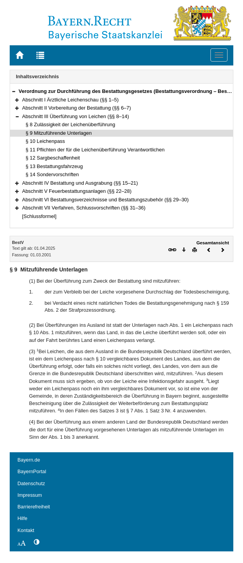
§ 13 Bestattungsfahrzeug (54, 166)
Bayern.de (28, 460)
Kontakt (25, 530)
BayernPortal (31, 471)
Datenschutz (31, 483)
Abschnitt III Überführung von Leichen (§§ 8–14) (75, 116)
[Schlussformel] (39, 216)
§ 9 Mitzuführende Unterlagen (59, 133)
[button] (14, 91)
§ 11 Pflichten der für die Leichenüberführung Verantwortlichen (95, 150)
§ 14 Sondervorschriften (52, 174)
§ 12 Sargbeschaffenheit (53, 158)
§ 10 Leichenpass (45, 141)
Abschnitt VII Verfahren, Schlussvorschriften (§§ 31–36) (83, 208)
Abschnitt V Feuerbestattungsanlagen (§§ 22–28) (76, 191)
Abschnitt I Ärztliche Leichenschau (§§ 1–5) (70, 100)
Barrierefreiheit (33, 507)
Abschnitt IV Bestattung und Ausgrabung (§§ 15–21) (80, 183)
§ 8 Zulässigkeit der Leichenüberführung (70, 124)
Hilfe (22, 518)
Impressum (29, 495)
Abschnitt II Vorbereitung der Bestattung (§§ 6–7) (76, 108)
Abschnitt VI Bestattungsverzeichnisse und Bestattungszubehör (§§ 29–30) (105, 200)
